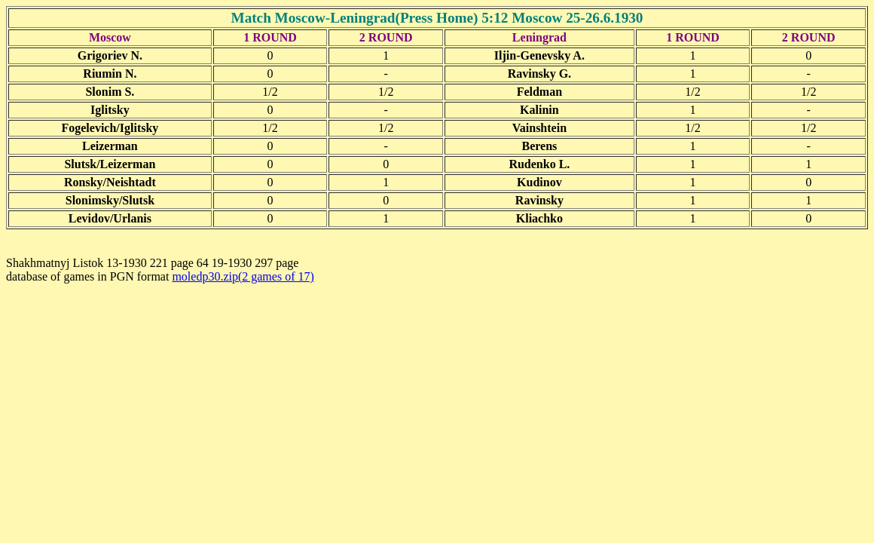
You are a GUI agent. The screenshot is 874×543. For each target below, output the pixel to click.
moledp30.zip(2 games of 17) (242, 276)
